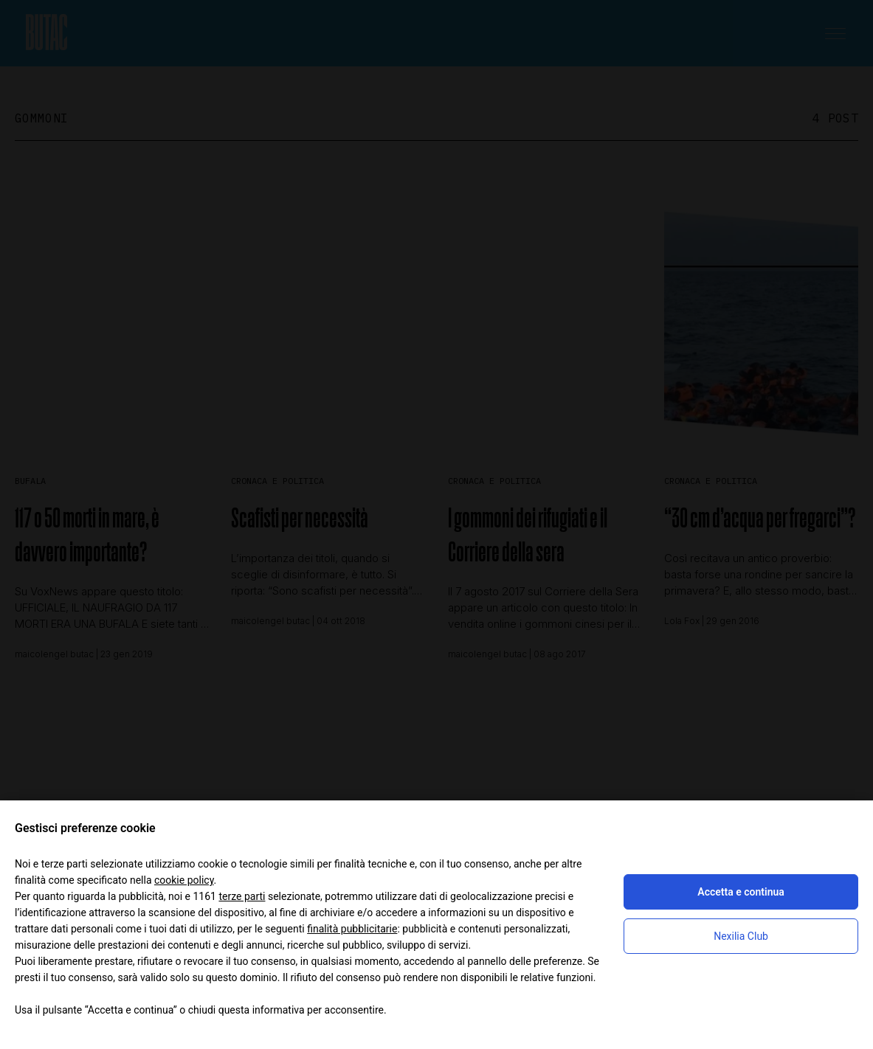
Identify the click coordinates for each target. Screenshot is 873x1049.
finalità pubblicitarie (352, 929)
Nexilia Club (741, 936)
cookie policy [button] (184, 880)
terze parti (241, 896)
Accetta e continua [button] (740, 892)
